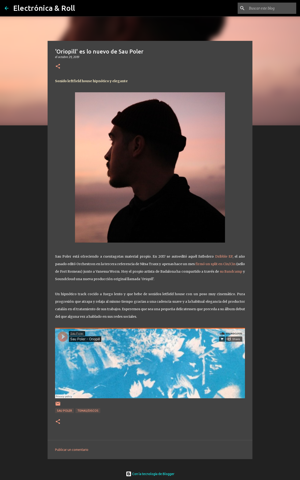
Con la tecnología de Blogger (150, 474)
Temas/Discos (87, 410)
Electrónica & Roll (44, 8)
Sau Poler (64, 410)
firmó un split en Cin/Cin (215, 264)
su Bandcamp (231, 271)
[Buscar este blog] (271, 8)
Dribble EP (223, 256)
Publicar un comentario (71, 450)
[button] (58, 66)
